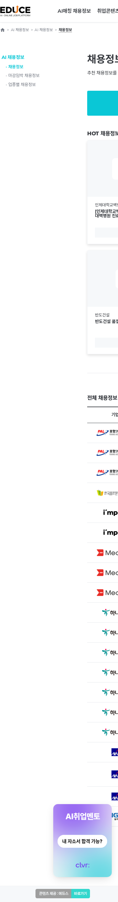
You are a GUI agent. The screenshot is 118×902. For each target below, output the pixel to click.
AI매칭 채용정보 (74, 11)
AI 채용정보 (13, 57)
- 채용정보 (14, 66)
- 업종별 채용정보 (21, 84)
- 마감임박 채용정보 (23, 75)
